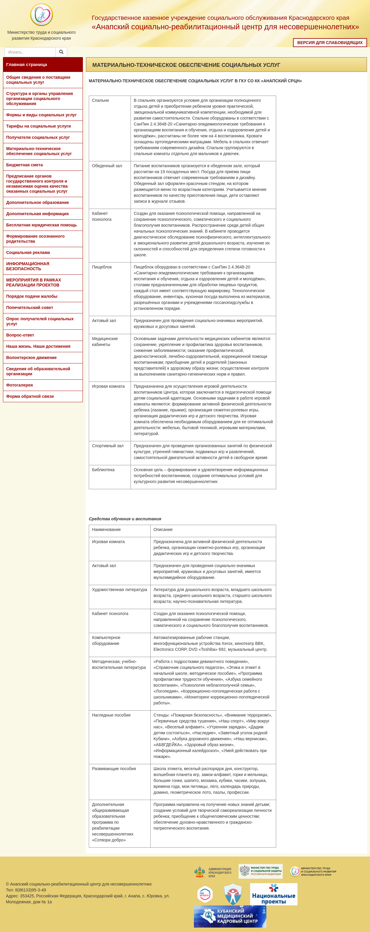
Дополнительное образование (37, 202)
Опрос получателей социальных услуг (40, 321)
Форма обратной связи (30, 396)
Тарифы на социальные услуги (38, 126)
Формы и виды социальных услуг (41, 114)
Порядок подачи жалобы (31, 296)
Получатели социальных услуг (38, 137)
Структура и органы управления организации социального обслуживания (39, 98)
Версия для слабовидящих (330, 42)
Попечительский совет (29, 307)
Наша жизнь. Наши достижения (38, 346)
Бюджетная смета (24, 164)
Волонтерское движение (31, 357)
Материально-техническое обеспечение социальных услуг (39, 151)
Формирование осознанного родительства (35, 239)
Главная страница (26, 64)
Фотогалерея (19, 385)
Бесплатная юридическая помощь (41, 225)
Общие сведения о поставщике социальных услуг (38, 80)
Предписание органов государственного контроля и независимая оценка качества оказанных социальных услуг (37, 184)
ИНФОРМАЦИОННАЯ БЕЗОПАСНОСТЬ (27, 266)
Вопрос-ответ (20, 335)
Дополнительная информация (37, 213)
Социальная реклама (28, 252)
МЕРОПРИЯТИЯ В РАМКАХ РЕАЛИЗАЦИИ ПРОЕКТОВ (33, 282)
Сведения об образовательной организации (38, 371)
